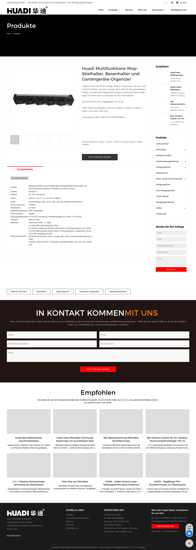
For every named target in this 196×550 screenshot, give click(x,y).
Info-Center (157, 10)
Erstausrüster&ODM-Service (77, 518)
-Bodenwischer (162, 173)
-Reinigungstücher (163, 185)
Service (129, 10)
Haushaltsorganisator (117, 292)
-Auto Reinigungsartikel (165, 190)
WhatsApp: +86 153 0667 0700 (116, 521)
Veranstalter (41, 292)
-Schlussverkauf (162, 144)
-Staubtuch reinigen (163, 155)
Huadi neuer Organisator (89, 292)
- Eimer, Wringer (162, 196)
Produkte (113, 10)
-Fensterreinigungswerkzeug (167, 161)
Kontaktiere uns (179, 10)
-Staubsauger (161, 214)
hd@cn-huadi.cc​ (115, 525)
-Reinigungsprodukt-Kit (165, 202)
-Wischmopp (161, 150)
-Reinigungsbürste (163, 167)
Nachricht (70, 525)
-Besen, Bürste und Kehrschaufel (169, 179)
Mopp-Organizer (62, 292)
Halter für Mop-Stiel (19, 292)
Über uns (142, 10)
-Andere (159, 208)
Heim (100, 10)
